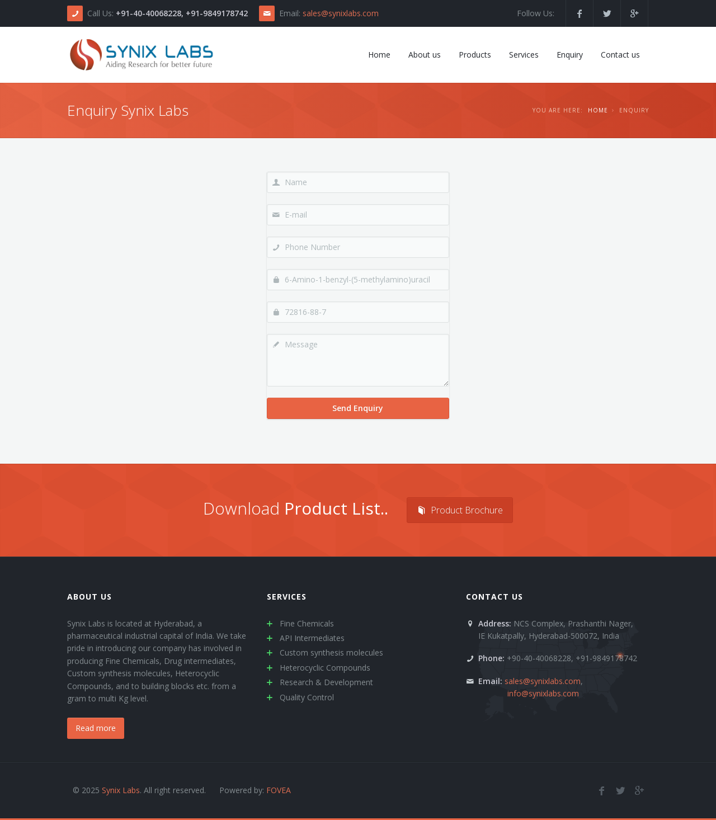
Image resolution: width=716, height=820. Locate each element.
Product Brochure (460, 510)
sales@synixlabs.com (341, 13)
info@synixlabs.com (543, 693)
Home (598, 110)
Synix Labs (121, 790)
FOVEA (278, 790)
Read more (96, 728)
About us (89, 596)
